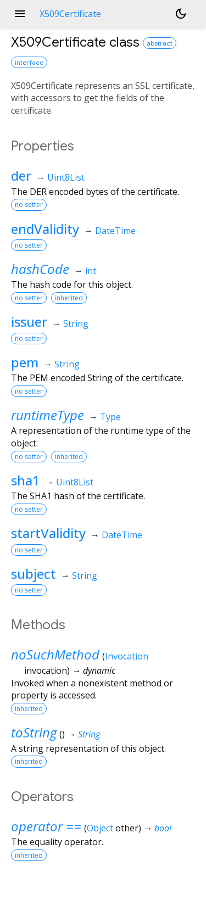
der (21, 175)
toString (34, 732)
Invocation (126, 656)
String (75, 323)
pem (24, 362)
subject (33, 573)
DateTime (115, 231)
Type (110, 417)
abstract (159, 43)
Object (100, 828)
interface (29, 62)
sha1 (25, 480)
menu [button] (19, 13)
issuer (29, 321)
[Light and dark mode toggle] (181, 14)
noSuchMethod (55, 654)
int (90, 271)
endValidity (45, 229)
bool (162, 828)
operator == (46, 826)
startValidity (48, 533)
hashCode (40, 269)
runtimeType (47, 415)
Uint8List (66, 177)
